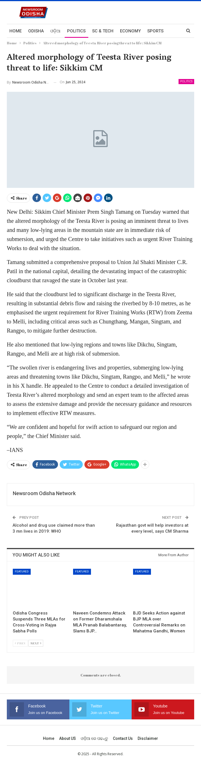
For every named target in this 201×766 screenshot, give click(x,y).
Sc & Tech (102, 31)
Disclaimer (148, 738)
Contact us (123, 738)
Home (15, 31)
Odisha (36, 31)
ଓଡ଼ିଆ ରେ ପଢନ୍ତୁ (94, 738)
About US (67, 738)
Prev (20, 643)
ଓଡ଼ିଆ (55, 31)
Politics (76, 31)
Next (35, 643)
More (153, 31)
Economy (130, 31)
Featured (22, 571)
